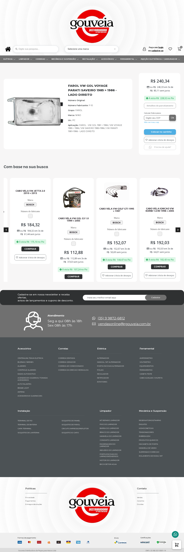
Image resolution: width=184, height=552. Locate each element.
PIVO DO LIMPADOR (108, 424)
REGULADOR (102, 374)
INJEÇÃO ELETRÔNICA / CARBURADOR (160, 59)
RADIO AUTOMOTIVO (27, 374)
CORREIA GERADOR (67, 362)
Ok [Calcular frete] (172, 117)
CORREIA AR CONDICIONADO (71, 366)
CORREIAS (42, 59)
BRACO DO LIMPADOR (109, 432)
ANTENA (21, 392)
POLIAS (100, 370)
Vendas (139, 497)
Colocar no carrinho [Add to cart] (161, 132)
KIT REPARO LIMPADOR (110, 420)
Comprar (35, 249)
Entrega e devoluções (33, 504)
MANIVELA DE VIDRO (148, 448)
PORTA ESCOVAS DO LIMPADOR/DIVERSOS (109, 455)
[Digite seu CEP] (157, 117)
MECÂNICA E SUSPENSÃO (65, 59)
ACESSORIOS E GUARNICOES (30, 396)
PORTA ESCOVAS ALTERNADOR (110, 366)
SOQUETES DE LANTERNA (28, 433)
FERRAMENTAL (128, 59)
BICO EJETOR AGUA (108, 464)
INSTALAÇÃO (90, 59)
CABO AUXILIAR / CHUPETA (151, 378)
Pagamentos (30, 501)
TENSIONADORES (146, 432)
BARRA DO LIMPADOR (109, 428)
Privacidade (29, 497)
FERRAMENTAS (146, 370)
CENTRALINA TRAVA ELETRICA (30, 358)
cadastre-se (157, 50)
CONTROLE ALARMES (27, 370)
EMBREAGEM (144, 436)
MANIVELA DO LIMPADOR (110, 436)
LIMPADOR (25, 59)
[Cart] (179, 49)
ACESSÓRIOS (109, 59)
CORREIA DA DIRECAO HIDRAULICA (73, 370)
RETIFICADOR (103, 378)
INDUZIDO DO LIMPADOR (110, 450)
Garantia (140, 501)
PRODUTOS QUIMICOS (148, 440)
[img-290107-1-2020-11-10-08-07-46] (35, 138)
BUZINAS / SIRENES (25, 362)
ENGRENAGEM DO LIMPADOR (107, 445)
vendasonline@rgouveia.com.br (124, 324)
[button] (176, 544)
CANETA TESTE (146, 374)
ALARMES (22, 366)
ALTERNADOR (103, 358)
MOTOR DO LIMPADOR (109, 460)
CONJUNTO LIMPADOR (109, 440)
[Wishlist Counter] (170, 49)
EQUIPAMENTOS (146, 366)
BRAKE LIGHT (23, 388)
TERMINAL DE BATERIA (27, 425)
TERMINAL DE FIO (25, 421)
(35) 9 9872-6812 (111, 318)
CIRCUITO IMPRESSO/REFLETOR (75, 428)
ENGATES (143, 424)
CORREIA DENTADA (66, 358)
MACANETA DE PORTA (148, 444)
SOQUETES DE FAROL (71, 425)
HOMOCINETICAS (146, 428)
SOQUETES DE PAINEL (71, 421)
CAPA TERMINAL (24, 428)
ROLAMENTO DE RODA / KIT (151, 456)
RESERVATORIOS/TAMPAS (150, 420)
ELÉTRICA (9, 59)
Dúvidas (140, 504)
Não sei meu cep (151, 122)
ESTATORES (102, 382)
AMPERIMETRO (146, 358)
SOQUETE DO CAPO (70, 433)
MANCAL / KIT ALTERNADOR (109, 362)
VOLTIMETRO (145, 362)
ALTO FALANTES (24, 384)
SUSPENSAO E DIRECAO (149, 452)
